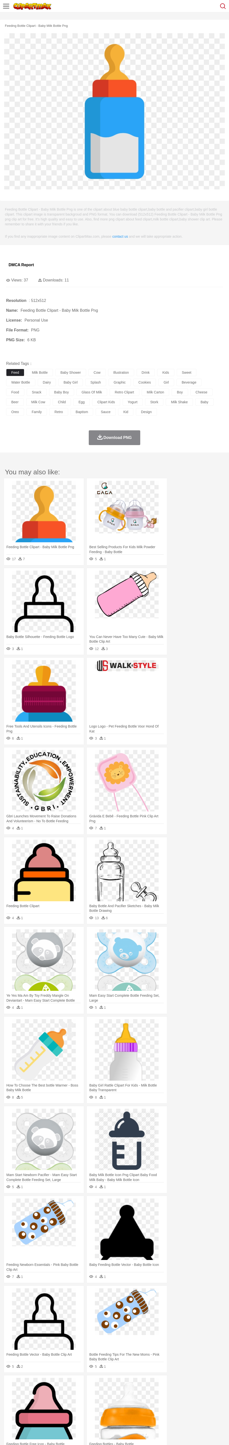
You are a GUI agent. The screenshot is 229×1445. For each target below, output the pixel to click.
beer (15, 402)
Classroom (65, 1406)
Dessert (49, 1413)
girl (166, 382)
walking (132, 1398)
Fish (140, 1391)
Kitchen (156, 1413)
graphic (120, 382)
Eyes (120, 1398)
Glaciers (118, 1384)
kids (165, 372)
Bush (207, 1384)
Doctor (101, 1398)
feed (15, 372)
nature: (11, 1384)
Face (204, 1398)
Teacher (40, 1406)
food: (9, 1413)
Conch (74, 1384)
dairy (47, 382)
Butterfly (52, 1391)
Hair (155, 1398)
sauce (106, 412)
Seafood (125, 1413)
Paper (194, 1406)
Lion (188, 1391)
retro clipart (124, 392)
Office (205, 1406)
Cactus (62, 1384)
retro (58, 412)
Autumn (36, 1384)
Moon (157, 1384)
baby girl (71, 382)
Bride (44, 1398)
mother (68, 1398)
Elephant (128, 1391)
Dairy (37, 1413)
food (15, 392)
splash (95, 382)
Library (168, 1406)
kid (125, 412)
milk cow (38, 402)
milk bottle (40, 372)
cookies (145, 382)
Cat (63, 1391)
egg (81, 402)
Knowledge (153, 1406)
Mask (24, 1398)
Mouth (194, 1398)
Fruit (87, 1413)
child (62, 402)
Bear (32, 1391)
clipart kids (106, 402)
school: (11, 1406)
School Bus (125, 1406)
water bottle (20, 382)
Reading (81, 1406)
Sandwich (110, 1413)
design (146, 412)
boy (180, 392)
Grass (131, 1384)
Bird (40, 1391)
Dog (95, 1391)
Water (197, 1384)
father (182, 1398)
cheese (201, 392)
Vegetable (140, 1413)
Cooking (215, 1413)
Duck (104, 1391)
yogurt (133, 402)
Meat (97, 1413)
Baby (34, 1398)
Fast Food (74, 1413)
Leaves (49, 1384)
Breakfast (24, 1413)
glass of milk (92, 392)
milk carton (155, 392)
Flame (105, 1384)
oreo (15, 412)
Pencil (94, 1406)
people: (11, 1398)
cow (97, 372)
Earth (85, 1384)
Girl (163, 1398)
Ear (111, 1398)
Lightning (144, 1384)
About (9, 1435)
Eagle (115, 1391)
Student (26, 1406)
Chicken (74, 1391)
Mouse (212, 1391)
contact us (120, 236)
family (37, 412)
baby (204, 402)
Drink (61, 1413)
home (145, 1398)
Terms (22, 1435)
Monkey (199, 1391)
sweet (186, 372)
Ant (23, 1391)
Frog (149, 1391)
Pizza (179, 1413)
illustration (121, 372)
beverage (189, 382)
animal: (11, 1391)
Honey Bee (163, 1391)
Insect (178, 1391)
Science (181, 1406)
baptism (82, 412)
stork (154, 402)
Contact (58, 1435)
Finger (215, 1398)
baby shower (71, 372)
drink (146, 372)
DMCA (73, 1435)
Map (139, 1406)
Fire (95, 1384)
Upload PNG (91, 1435)
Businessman (85, 1398)
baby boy (61, 392)
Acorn (24, 1384)
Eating (191, 1413)
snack (36, 392)
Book (51, 1406)
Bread (202, 1413)
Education (108, 1406)
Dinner (168, 1413)
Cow (86, 1391)
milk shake (179, 402)
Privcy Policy (39, 1435)
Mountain (184, 1384)
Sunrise (170, 1384)
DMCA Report (21, 265)
